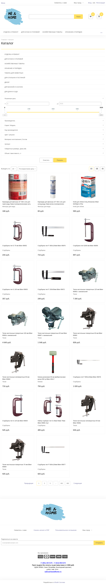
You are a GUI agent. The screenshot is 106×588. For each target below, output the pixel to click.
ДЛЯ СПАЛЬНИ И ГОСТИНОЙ (15, 81)
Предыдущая (28, 487)
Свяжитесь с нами (20, 533)
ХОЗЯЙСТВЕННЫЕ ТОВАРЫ (52, 35)
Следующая (78, 487)
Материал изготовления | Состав (16, 143)
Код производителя (11, 133)
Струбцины (6, 254)
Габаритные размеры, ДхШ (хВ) (15, 152)
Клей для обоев (78, 210)
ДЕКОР (7, 86)
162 (67, 487)
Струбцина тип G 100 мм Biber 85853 (15, 293)
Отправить (99, 546)
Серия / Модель (10, 129)
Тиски (75, 297)
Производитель (10, 124)
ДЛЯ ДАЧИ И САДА (11, 95)
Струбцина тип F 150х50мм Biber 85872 (51, 293)
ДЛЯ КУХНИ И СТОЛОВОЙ (30, 35)
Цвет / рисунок (10, 138)
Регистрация (100, 3)
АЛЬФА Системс (59, 586)
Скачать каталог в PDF (41, 533)
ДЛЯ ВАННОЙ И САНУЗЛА (14, 90)
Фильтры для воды (8, 210)
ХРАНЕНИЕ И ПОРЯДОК (73, 35)
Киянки (40, 385)
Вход (89, 3)
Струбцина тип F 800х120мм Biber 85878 (87, 380)
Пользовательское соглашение (66, 533)
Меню (3, 3)
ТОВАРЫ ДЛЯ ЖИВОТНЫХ (14, 76)
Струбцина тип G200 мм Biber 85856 (85, 249)
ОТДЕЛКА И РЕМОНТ (10, 35)
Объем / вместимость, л (13, 157)
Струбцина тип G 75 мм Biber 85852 (14, 249)
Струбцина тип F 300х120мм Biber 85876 (52, 249)
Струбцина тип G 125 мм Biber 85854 (15, 424)
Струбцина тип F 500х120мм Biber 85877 (52, 468)
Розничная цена (10, 102)
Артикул (7, 147)
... (101, 35)
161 (61, 487)
